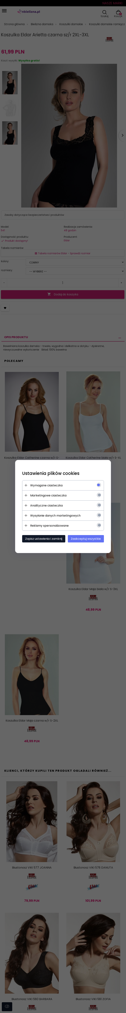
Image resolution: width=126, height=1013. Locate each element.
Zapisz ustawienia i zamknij (45, 539)
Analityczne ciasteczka (48, 505)
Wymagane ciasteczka (48, 485)
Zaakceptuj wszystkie (85, 539)
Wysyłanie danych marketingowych (57, 516)
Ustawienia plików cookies (52, 473)
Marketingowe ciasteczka (50, 495)
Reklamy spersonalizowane (51, 526)
